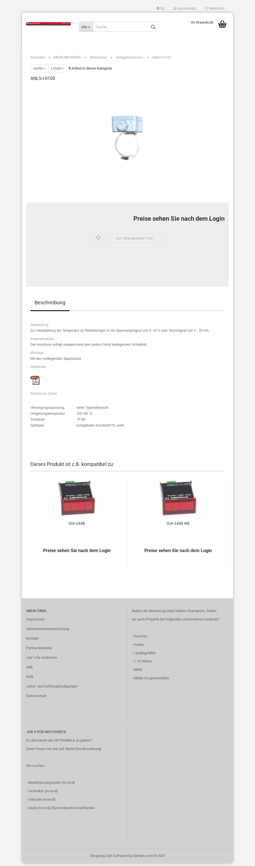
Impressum (35, 622)
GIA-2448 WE (178, 526)
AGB (29, 679)
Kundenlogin (184, 8)
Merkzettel (215, 8)
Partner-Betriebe (39, 651)
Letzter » (57, 71)
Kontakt (32, 641)
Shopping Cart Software (109, 858)
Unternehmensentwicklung (47, 632)
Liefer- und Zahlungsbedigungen (52, 689)
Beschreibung (50, 305)
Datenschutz (36, 699)
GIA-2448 (76, 526)
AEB (29, 670)
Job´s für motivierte (41, 660)
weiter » (39, 71)
